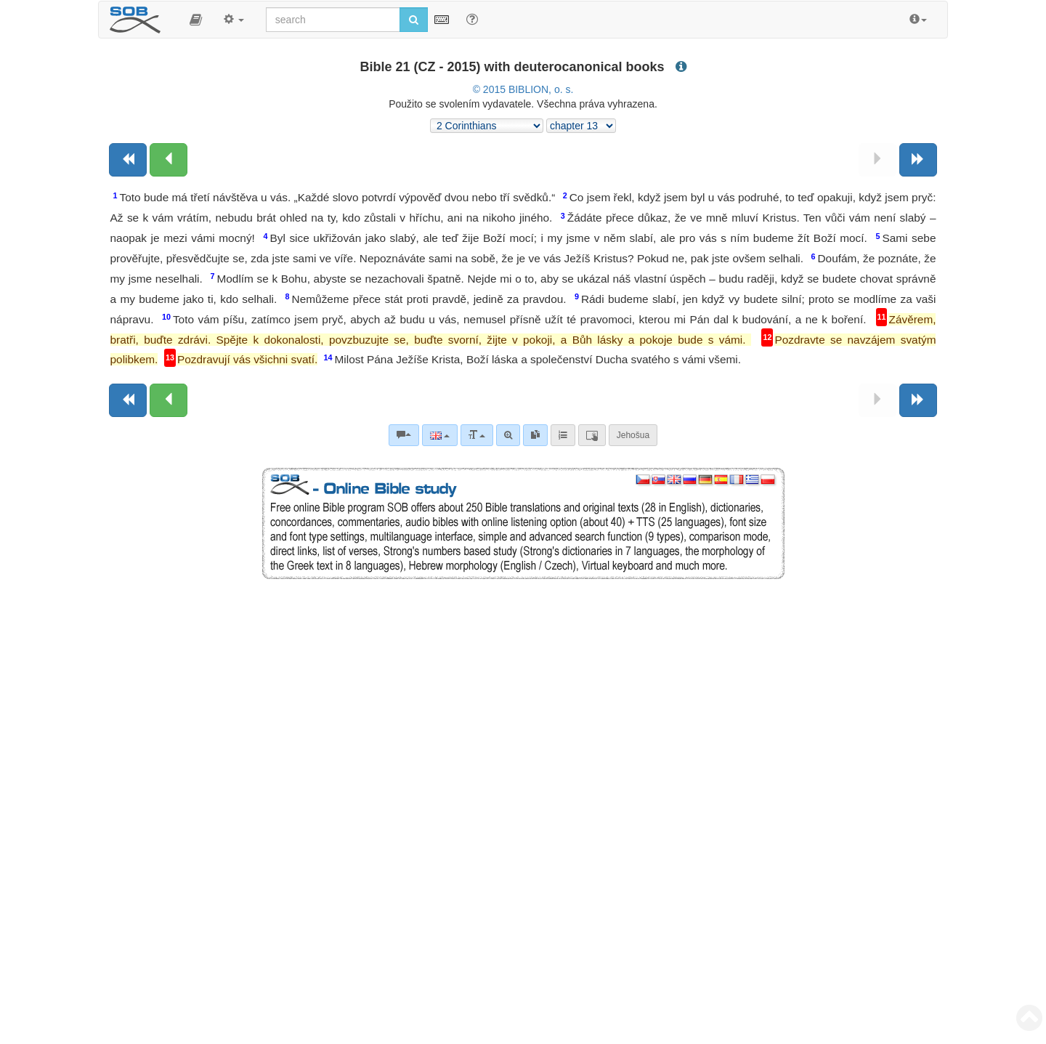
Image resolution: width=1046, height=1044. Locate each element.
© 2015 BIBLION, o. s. (523, 89)
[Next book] (918, 160)
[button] (196, 19)
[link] (535, 435)
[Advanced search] (508, 435)
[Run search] (414, 19)
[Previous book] (128, 160)
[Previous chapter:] (168, 160)
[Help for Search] (472, 19)
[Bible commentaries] (404, 435)
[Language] (440, 435)
